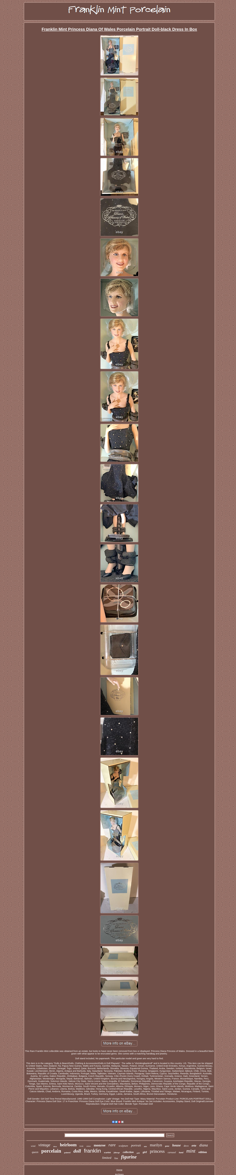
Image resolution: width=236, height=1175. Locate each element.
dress (55, 1146)
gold (138, 1153)
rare (112, 1145)
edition (202, 1152)
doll (77, 1151)
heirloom (68, 1144)
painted (67, 1152)
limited (106, 1158)
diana (203, 1145)
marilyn (156, 1145)
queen (35, 1152)
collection (128, 1152)
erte (194, 1145)
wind (33, 1146)
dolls (145, 1146)
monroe (100, 1145)
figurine (129, 1157)
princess (157, 1151)
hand (181, 1152)
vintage (44, 1145)
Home (119, 1170)
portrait (136, 1145)
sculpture (123, 1145)
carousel (172, 1152)
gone (167, 1146)
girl (145, 1152)
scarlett (107, 1152)
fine (116, 1158)
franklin (92, 1151)
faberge (117, 1152)
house (176, 1145)
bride (81, 1146)
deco (186, 1145)
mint (190, 1151)
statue (88, 1146)
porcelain (51, 1151)
